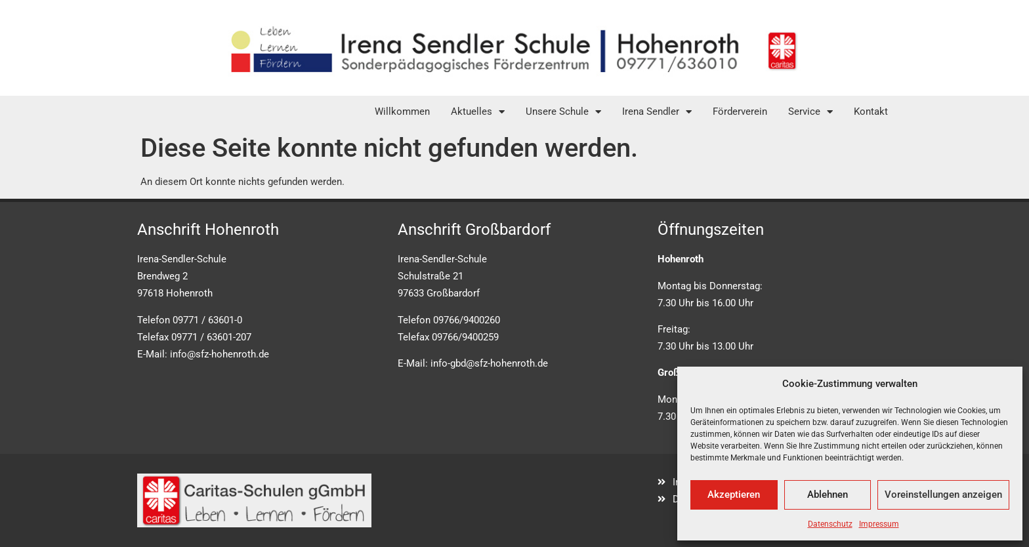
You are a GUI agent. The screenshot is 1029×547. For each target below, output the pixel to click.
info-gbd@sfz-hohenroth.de (489, 363)
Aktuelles (478, 111)
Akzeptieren (733, 494)
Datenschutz (830, 524)
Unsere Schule (563, 111)
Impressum (879, 524)
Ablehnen (827, 494)
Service (810, 111)
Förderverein (740, 111)
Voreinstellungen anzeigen (943, 494)
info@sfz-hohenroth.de (219, 354)
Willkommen (402, 111)
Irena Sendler (657, 111)
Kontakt (871, 111)
